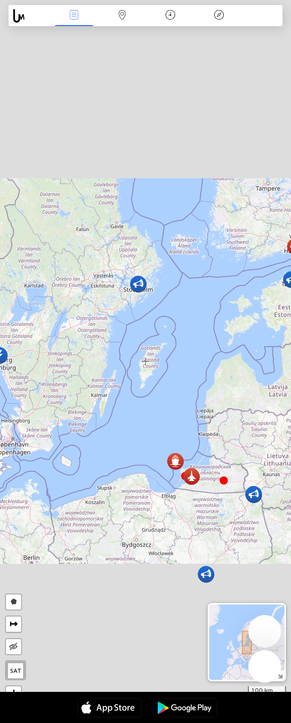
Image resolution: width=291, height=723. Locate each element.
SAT (16, 670)
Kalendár (170, 16)
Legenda (219, 16)
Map (122, 16)
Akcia (74, 16)
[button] (224, 480)
